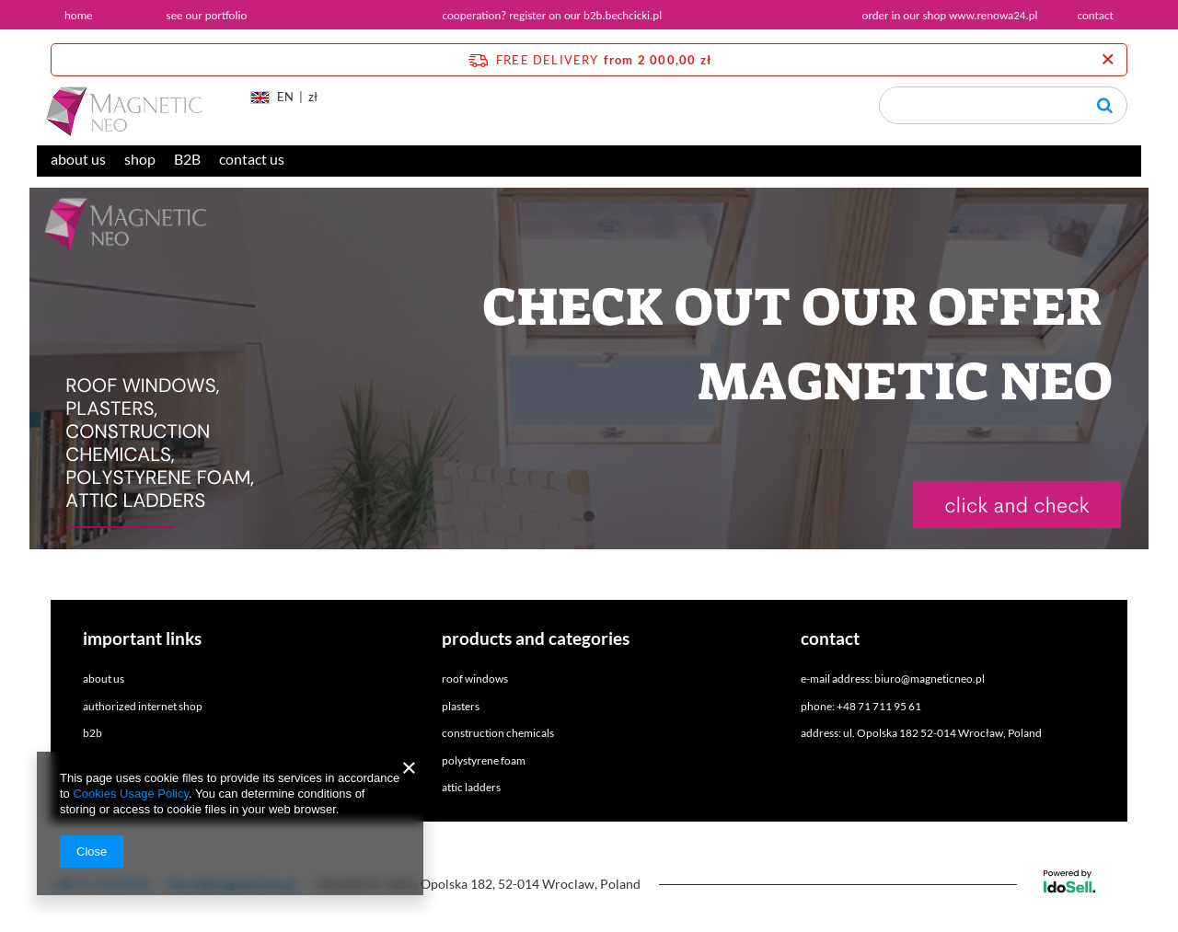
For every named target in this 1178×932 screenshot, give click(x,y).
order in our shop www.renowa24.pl (950, 15)
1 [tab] (589, 516)
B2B (187, 158)
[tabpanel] (589, 368)
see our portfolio (207, 15)
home (78, 15)
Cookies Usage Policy (130, 793)
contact (1096, 15)
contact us (251, 158)
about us (78, 158)
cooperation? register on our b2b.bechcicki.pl (553, 15)
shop (140, 158)
